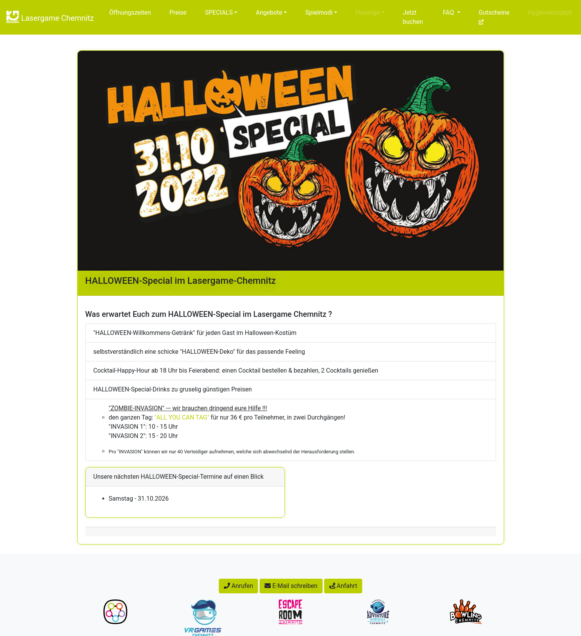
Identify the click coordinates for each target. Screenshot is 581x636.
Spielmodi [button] (319, 12)
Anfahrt (343, 585)
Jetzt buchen (413, 17)
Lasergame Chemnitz (50, 17)
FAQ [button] (448, 12)
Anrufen (238, 585)
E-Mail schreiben (291, 585)
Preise (178, 12)
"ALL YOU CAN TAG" (182, 417)
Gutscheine (494, 17)
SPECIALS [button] (219, 12)
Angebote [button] (269, 12)
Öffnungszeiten (130, 12)
